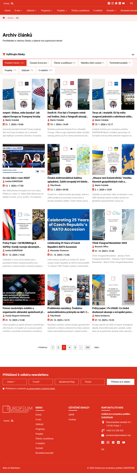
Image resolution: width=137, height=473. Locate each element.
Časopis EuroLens (39, 63)
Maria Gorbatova (102, 316)
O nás (18, 10)
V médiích (98, 10)
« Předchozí (42, 347)
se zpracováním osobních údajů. (40, 388)
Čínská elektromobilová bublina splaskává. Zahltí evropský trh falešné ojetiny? (68, 180)
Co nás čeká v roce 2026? (16, 177)
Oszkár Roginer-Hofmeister (17, 316)
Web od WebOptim (125, 468)
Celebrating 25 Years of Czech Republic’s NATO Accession (63, 245)
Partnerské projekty (120, 63)
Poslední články (14, 63)
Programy (47, 10)
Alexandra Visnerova (59, 250)
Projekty (62, 10)
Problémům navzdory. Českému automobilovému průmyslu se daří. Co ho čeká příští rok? (68, 310)
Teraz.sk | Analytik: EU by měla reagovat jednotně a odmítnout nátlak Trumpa (112, 115)
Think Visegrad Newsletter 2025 (109, 243)
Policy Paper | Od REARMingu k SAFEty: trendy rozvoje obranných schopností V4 (21, 245)
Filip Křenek (55, 185)
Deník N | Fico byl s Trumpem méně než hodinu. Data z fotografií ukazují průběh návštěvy (66, 115)
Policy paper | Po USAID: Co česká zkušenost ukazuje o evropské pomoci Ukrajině (112, 310)
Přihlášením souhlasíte (30, 388)
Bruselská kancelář (44, 453)
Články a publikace (80, 10)
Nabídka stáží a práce (92, 63)
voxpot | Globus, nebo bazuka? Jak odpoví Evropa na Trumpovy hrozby (21, 114)
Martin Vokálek (12, 120)
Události (32, 10)
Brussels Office (101, 246)
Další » (97, 347)
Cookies (72, 419)
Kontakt (112, 10)
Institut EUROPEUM (14, 181)
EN (131, 3)
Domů (7, 10)
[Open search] (8, 3)
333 (87, 347)
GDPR (71, 414)
